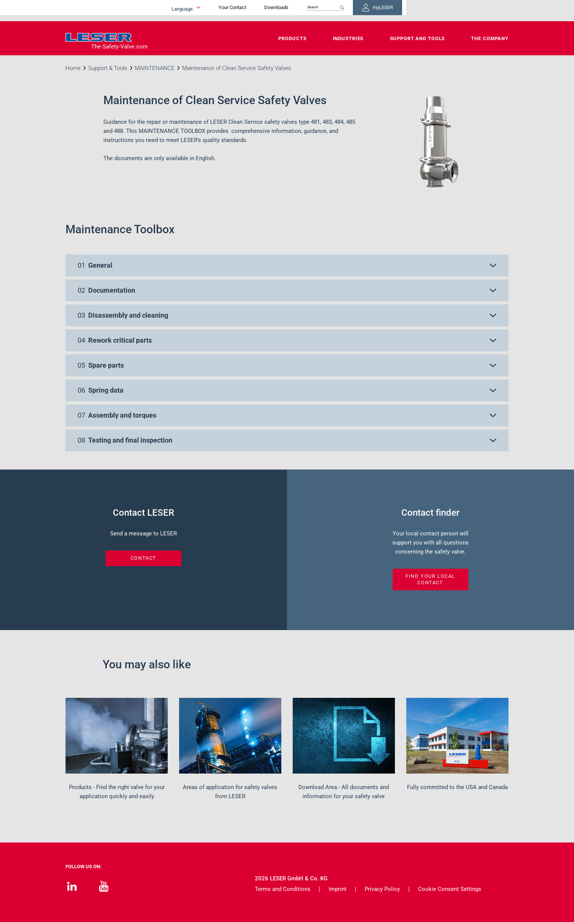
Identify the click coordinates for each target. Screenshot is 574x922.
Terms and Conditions (282, 889)
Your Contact (323, 10)
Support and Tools (417, 38)
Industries (348, 38)
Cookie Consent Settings (449, 889)
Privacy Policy (382, 889)
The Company (489, 38)
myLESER (483, 10)
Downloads (367, 10)
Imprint (337, 889)
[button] (287, 265)
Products (292, 38)
